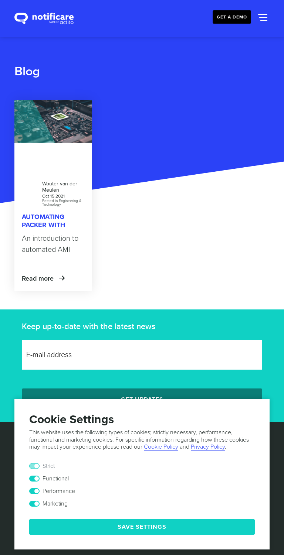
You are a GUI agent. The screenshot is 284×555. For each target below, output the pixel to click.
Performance (59, 491)
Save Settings (142, 527)
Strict (49, 466)
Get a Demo (232, 17)
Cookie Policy (161, 446)
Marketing (55, 503)
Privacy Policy (208, 446)
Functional (56, 478)
